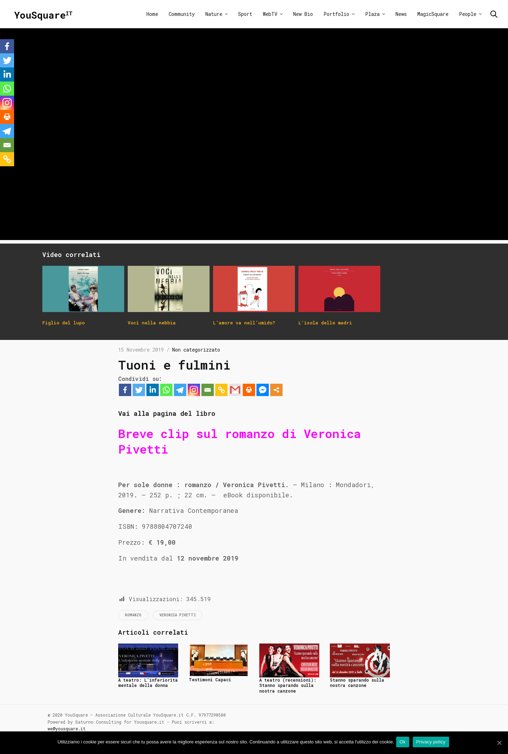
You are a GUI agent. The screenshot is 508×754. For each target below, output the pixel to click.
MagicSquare (432, 14)
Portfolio (336, 14)
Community (182, 14)
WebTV (270, 14)
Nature (213, 14)
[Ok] (499, 743)
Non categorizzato (196, 349)
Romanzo (133, 615)
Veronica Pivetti (177, 615)
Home (152, 14)
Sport (245, 14)
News (401, 14)
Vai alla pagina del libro (180, 412)
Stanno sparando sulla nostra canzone (357, 682)
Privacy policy (432, 743)
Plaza (372, 14)
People (467, 14)
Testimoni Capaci (210, 679)
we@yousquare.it (67, 728)
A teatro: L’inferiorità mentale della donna (148, 682)
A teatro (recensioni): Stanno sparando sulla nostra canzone (287, 685)
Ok (404, 743)
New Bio (303, 14)
